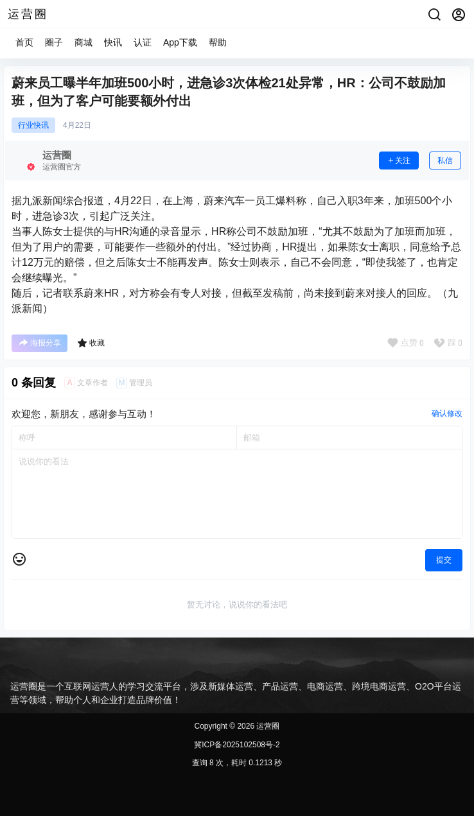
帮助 (218, 42)
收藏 (91, 343)
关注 (398, 160)
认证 (143, 42)
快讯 (113, 42)
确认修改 (447, 413)
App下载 (180, 42)
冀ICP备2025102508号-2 (236, 744)
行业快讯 (33, 125)
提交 (444, 559)
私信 (445, 160)
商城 (83, 42)
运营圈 (266, 726)
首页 (24, 42)
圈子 (54, 42)
